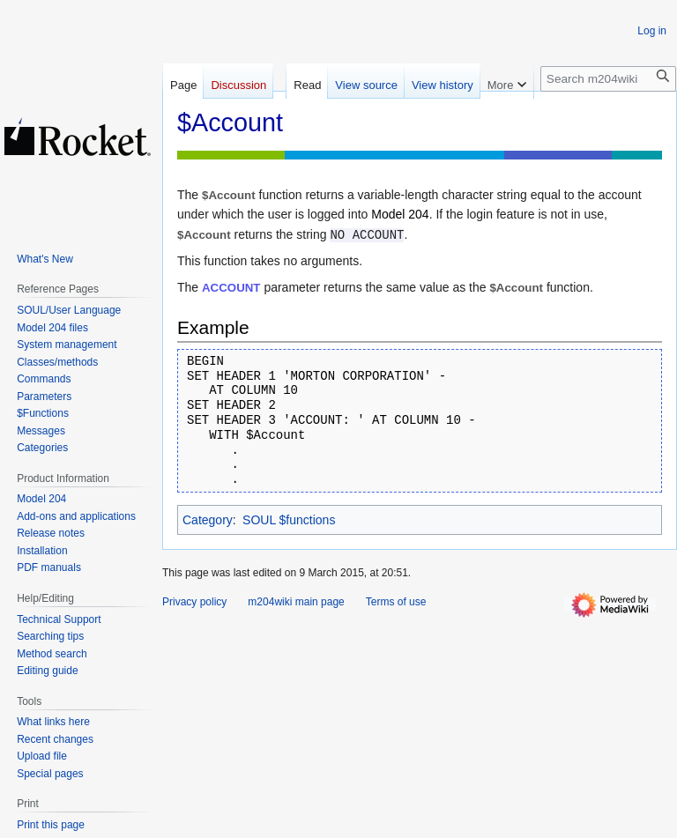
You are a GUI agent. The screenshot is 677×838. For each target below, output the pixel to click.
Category (207, 520)
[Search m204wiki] (608, 79)
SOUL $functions (288, 520)
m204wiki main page (296, 602)
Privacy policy (194, 602)
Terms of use (396, 602)
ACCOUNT (231, 287)
